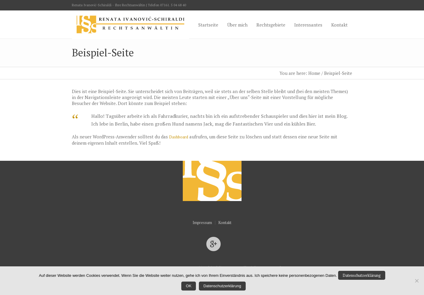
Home (314, 73)
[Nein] (417, 281)
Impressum (202, 223)
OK (188, 286)
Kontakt (224, 223)
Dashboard (178, 137)
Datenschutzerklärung (362, 275)
